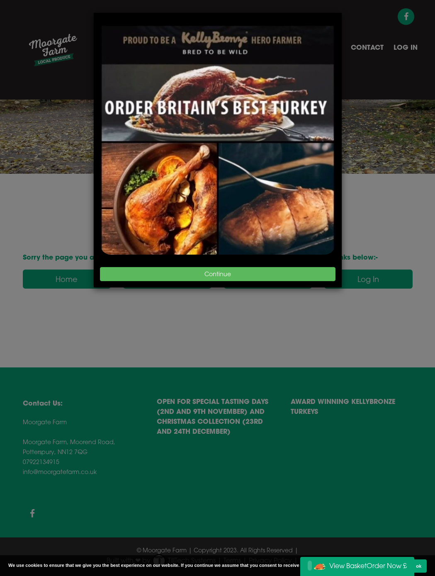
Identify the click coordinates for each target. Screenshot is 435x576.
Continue (217, 273)
